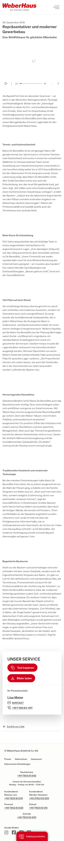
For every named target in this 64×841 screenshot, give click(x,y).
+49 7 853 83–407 (22, 707)
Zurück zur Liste (16, 726)
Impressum (36, 758)
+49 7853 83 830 (26, 817)
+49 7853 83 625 (13, 807)
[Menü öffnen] (56, 7)
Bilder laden (21, 678)
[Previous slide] (51, 83)
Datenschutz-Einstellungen (17, 763)
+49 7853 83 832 (26, 775)
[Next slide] (58, 83)
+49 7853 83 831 (13, 798)
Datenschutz (21, 758)
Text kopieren (22, 667)
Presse (7, 758)
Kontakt (18, 702)
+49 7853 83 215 (38, 807)
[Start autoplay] (6, 83)
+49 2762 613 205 (39, 798)
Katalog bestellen (32, 836)
